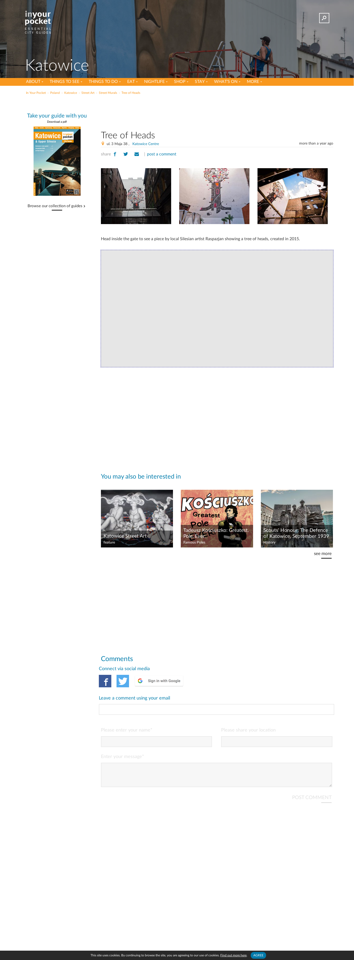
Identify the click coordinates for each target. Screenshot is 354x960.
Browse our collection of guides (55, 206)
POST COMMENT (312, 776)
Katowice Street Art (125, 536)
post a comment (161, 154)
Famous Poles (194, 542)
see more (323, 553)
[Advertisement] (217, 111)
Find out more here (233, 955)
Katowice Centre (145, 144)
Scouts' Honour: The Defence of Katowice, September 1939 (296, 533)
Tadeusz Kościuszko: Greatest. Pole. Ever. (216, 533)
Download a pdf (57, 121)
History (269, 542)
